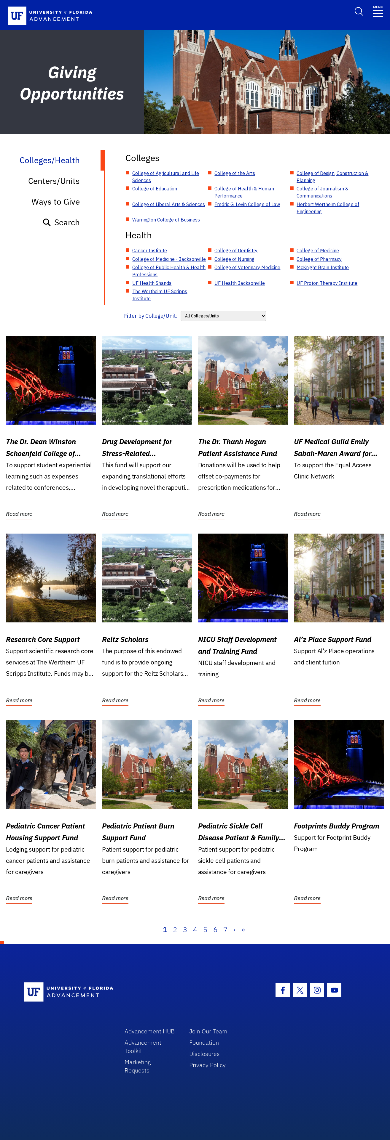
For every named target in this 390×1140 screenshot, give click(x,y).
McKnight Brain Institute (323, 267)
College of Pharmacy (319, 259)
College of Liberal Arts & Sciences (168, 204)
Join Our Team (208, 1031)
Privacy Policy (207, 1065)
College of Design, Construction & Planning (332, 176)
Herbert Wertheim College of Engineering (328, 207)
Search (61, 222)
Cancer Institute (149, 250)
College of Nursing (234, 259)
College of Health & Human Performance (244, 192)
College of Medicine (318, 250)
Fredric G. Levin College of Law (247, 204)
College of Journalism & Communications (322, 192)
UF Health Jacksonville (239, 283)
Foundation (204, 1042)
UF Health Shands (151, 283)
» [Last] (243, 929)
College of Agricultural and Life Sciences (165, 176)
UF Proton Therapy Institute (327, 283)
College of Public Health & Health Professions (169, 270)
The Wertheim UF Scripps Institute (159, 294)
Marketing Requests (138, 1066)
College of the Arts (234, 173)
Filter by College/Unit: (151, 315)
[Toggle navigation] (378, 11)
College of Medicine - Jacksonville (169, 259)
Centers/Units (54, 180)
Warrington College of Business (166, 220)
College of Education (154, 189)
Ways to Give (55, 201)
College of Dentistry (235, 250)
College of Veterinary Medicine (247, 267)
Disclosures (204, 1054)
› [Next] (234, 929)
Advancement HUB (150, 1031)
